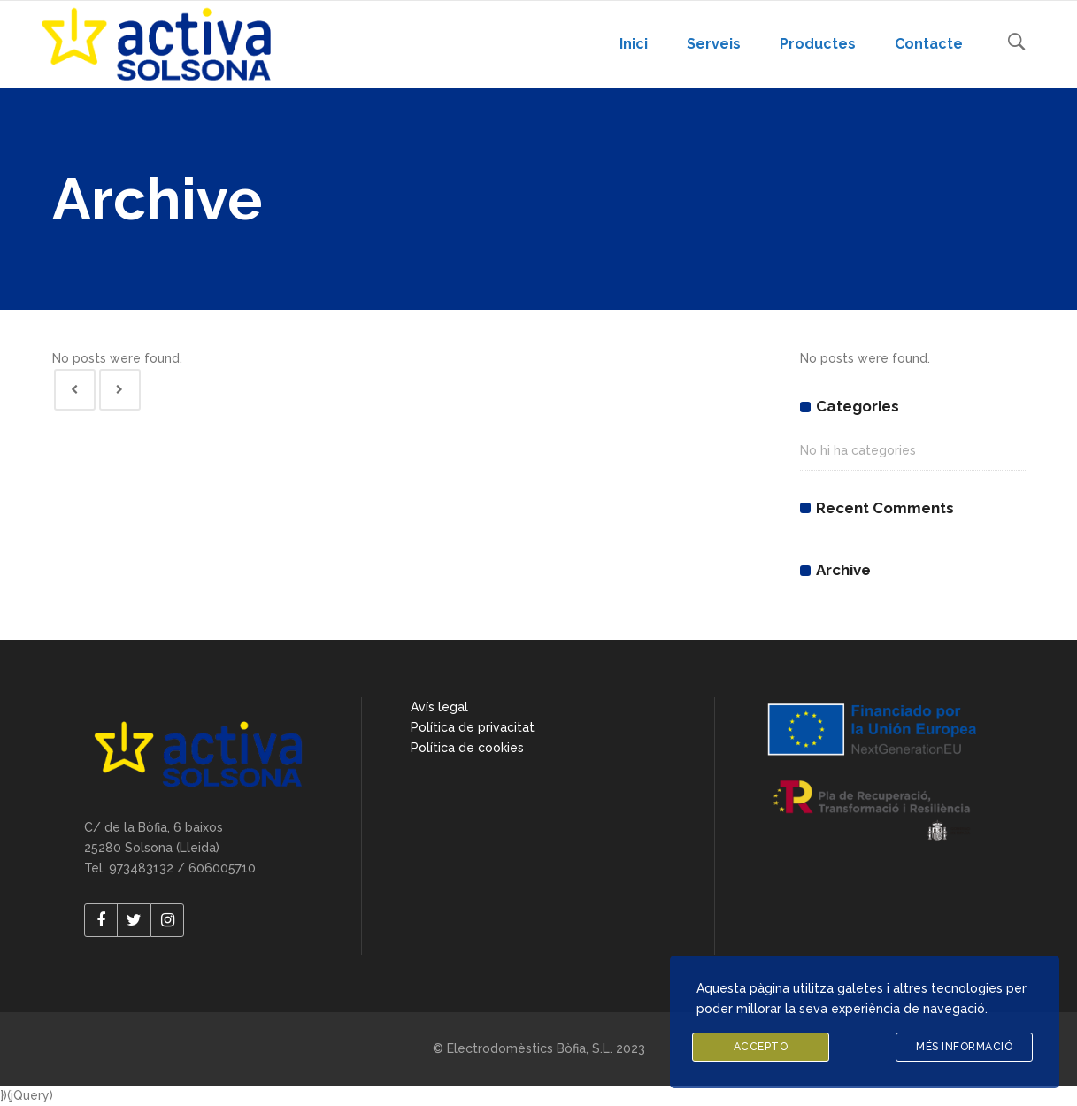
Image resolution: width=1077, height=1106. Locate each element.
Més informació (964, 1047)
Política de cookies (467, 748)
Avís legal (439, 707)
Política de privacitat (473, 727)
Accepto (761, 1047)
